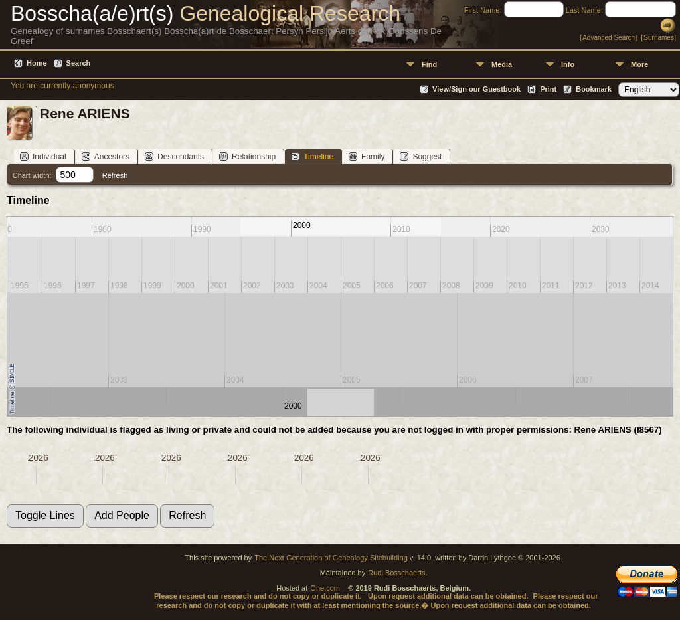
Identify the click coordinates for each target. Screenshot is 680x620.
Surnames (658, 37)
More (639, 64)
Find (429, 64)
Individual (43, 156)
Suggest (421, 156)
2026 (38, 458)
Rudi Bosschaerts (396, 573)
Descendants (174, 156)
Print (548, 89)
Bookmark (594, 89)
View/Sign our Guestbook (476, 89)
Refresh (115, 175)
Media (501, 64)
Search (78, 63)
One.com (325, 588)
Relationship (247, 156)
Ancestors (105, 156)
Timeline (312, 156)
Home (37, 63)
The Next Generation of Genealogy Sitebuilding (331, 558)
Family (366, 156)
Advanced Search (608, 37)
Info (567, 64)
